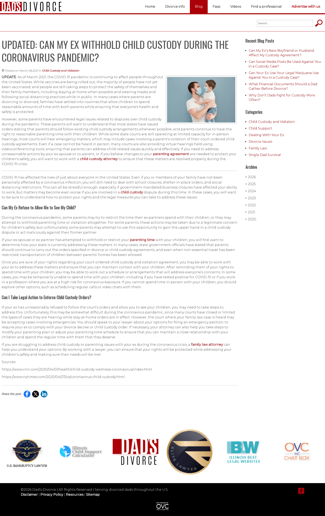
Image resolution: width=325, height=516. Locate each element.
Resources (74, 495)
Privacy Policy (51, 495)
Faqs (216, 6)
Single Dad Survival (265, 155)
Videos (235, 6)
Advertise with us (306, 6)
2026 (250, 177)
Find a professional (266, 6)
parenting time (142, 240)
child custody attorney (99, 159)
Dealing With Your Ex (266, 135)
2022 (250, 205)
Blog (199, 6)
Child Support (260, 128)
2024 (250, 191)
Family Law (258, 148)
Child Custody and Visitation (60, 70)
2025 (250, 184)
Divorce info (175, 6)
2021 (250, 212)
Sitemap (93, 495)
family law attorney (207, 345)
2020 (250, 219)
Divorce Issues (260, 142)
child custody (132, 192)
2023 (250, 198)
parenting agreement (171, 154)
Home (150, 6)
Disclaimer (29, 495)
